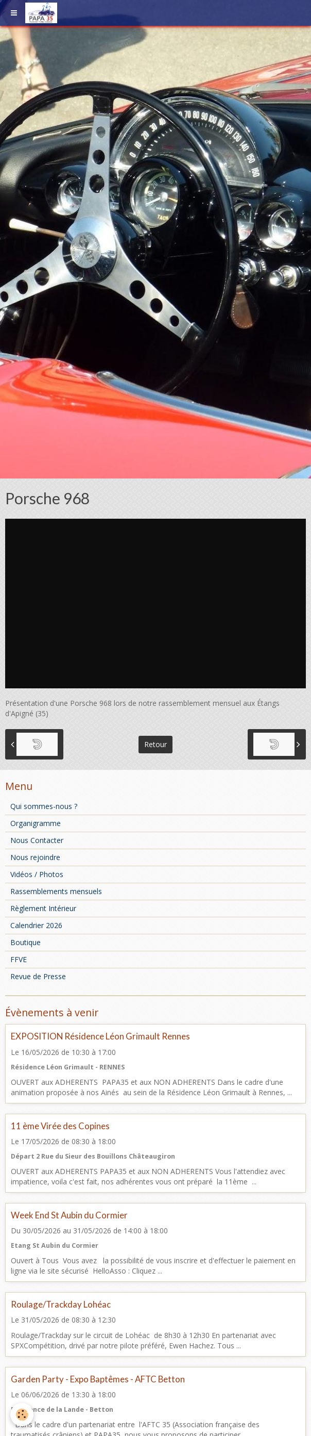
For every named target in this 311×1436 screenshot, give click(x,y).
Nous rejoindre (35, 857)
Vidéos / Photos (36, 874)
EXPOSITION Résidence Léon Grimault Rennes (100, 1036)
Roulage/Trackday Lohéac (61, 1304)
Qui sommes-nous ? (43, 806)
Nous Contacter (36, 840)
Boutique (25, 942)
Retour (155, 744)
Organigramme (35, 823)
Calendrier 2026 (36, 925)
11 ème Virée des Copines (60, 1125)
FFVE (18, 959)
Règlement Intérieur (43, 908)
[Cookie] (21, 1414)
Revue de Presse (38, 976)
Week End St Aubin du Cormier (69, 1215)
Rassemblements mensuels (56, 891)
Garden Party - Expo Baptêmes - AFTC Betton (98, 1379)
